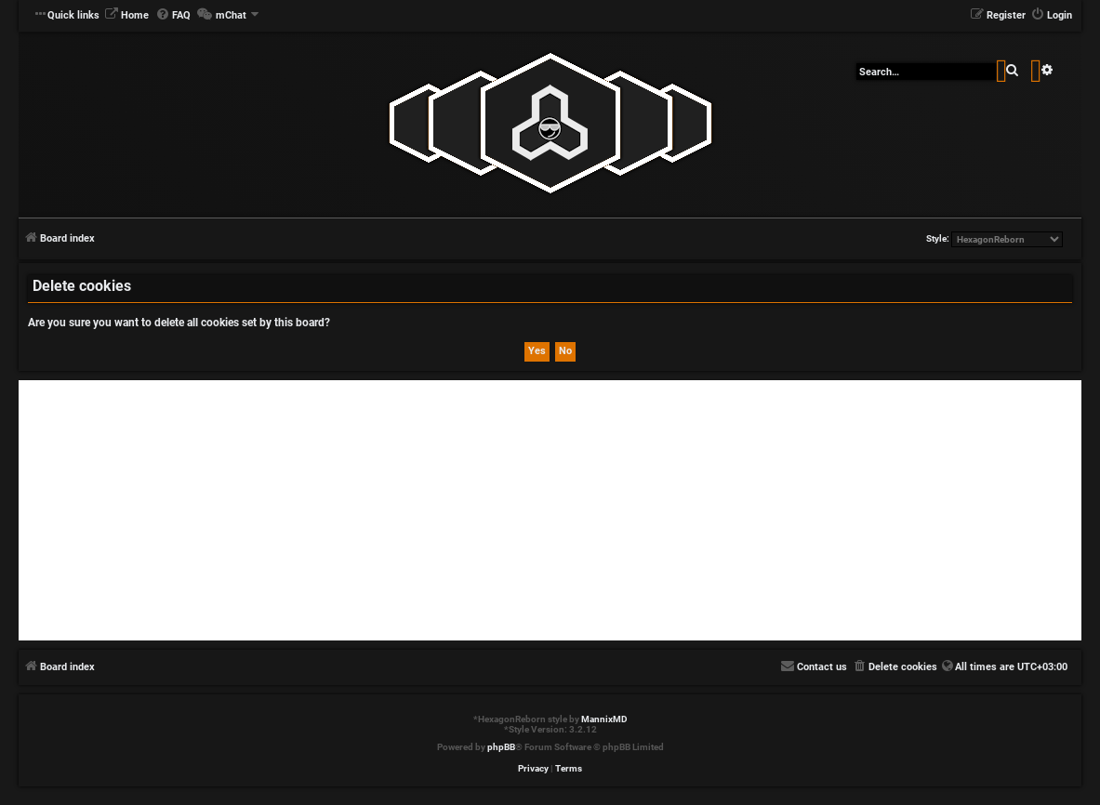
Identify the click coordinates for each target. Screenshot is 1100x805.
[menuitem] (126, 16)
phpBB (501, 747)
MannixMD (604, 719)
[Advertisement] (550, 510)
